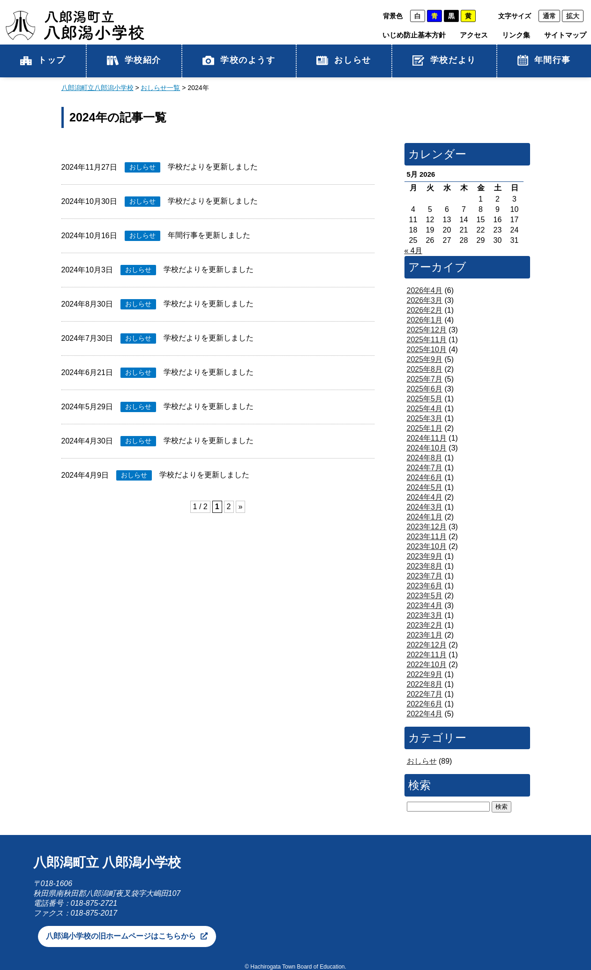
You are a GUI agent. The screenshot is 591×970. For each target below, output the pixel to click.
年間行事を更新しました (209, 235)
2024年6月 (425, 477)
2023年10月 (427, 546)
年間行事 (544, 60)
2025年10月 (427, 349)
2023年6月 (425, 586)
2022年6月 (425, 704)
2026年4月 (425, 290)
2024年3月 (425, 507)
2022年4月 (425, 714)
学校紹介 (134, 60)
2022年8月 (425, 684)
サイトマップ (565, 35)
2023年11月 (427, 537)
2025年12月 (427, 330)
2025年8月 (425, 369)
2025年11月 (427, 340)
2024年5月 (425, 487)
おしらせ (343, 60)
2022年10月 (427, 665)
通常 (549, 16)
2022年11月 (427, 655)
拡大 (572, 16)
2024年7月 (425, 468)
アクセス (474, 35)
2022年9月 (425, 674)
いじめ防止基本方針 (414, 35)
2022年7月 (425, 694)
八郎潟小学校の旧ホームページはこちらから (121, 936)
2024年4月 (425, 497)
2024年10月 (427, 448)
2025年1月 (425, 428)
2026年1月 (425, 320)
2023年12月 (427, 527)
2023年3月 (425, 615)
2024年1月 (425, 517)
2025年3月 (425, 418)
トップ (43, 60)
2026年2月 (425, 310)
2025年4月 (425, 409)
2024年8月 (425, 458)
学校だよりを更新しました (213, 167)
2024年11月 (427, 438)
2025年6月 (425, 389)
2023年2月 (425, 625)
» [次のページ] (241, 507)
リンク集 (516, 35)
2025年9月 (425, 359)
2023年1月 (425, 635)
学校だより (444, 60)
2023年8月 (425, 566)
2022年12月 (427, 645)
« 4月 (413, 251)
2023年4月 (425, 605)
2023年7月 (425, 576)
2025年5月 (425, 399)
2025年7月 (425, 379)
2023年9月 (425, 556)
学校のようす (239, 60)
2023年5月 (425, 596)
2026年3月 (425, 300)
